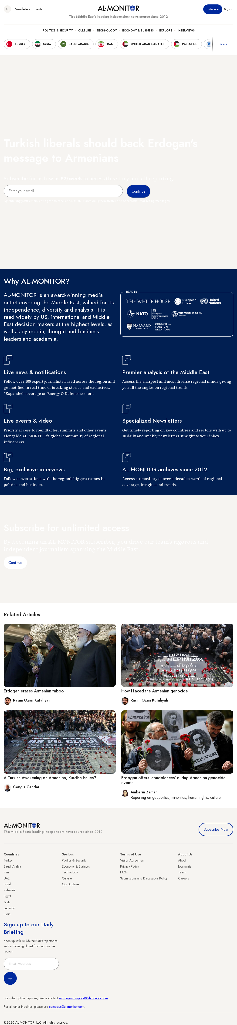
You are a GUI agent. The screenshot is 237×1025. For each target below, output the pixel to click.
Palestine (9, 890)
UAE (7, 878)
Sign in (228, 9)
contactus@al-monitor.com (66, 1006)
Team (182, 872)
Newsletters (22, 9)
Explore (165, 30)
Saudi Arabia (12, 866)
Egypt (7, 896)
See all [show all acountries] (224, 44)
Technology (106, 30)
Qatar (8, 902)
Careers (183, 878)
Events (38, 9)
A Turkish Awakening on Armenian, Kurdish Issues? (50, 778)
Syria (7, 914)
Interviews (186, 30)
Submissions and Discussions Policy (143, 878)
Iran (6, 872)
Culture (84, 30)
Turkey (8, 860)
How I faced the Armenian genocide (154, 691)
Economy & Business (138, 30)
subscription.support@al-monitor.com (83, 998)
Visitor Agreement (132, 860)
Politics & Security (58, 30)
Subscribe (213, 9)
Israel (7, 884)
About (182, 860)
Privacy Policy (129, 866)
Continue (15, 562)
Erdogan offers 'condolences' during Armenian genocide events (173, 780)
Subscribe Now (216, 829)
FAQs (124, 872)
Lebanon (9, 908)
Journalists (184, 866)
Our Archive (70, 884)
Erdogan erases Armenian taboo (34, 691)
